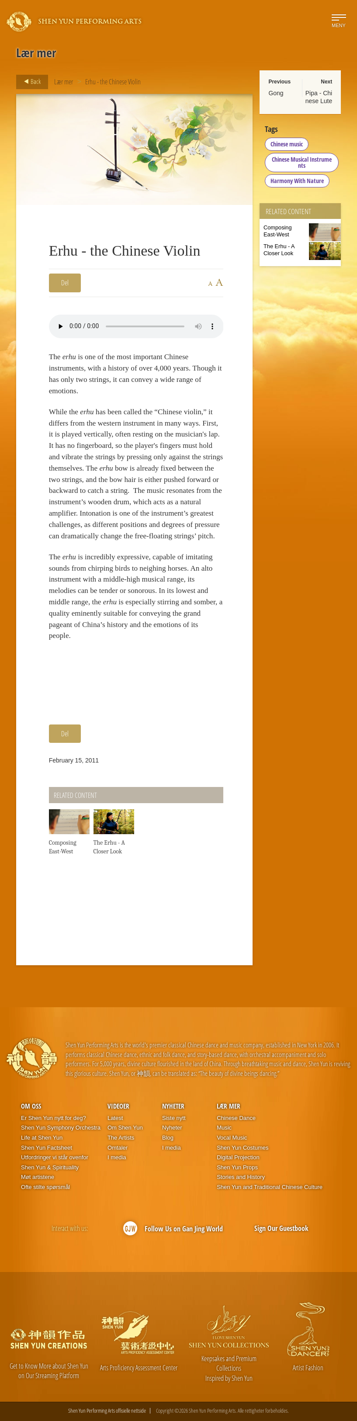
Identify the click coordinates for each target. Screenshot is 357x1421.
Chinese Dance (236, 1118)
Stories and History (241, 1177)
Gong (275, 93)
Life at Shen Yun (41, 1137)
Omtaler (117, 1147)
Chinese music (286, 144)
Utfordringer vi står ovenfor (54, 1157)
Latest (115, 1118)
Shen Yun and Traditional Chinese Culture (269, 1187)
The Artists (120, 1137)
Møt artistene (37, 1177)
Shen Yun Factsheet (46, 1147)
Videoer (118, 1106)
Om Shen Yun (125, 1127)
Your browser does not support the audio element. (136, 326)
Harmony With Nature (297, 181)
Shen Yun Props (237, 1167)
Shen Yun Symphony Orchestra (61, 1127)
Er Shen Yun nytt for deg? (53, 1118)
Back (30, 81)
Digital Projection (238, 1157)
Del (65, 283)
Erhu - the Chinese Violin (113, 82)
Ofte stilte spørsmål (45, 1187)
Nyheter (173, 1106)
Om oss (31, 1106)
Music (224, 1127)
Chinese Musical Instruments (302, 162)
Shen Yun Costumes (242, 1147)
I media (116, 1157)
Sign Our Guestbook (281, 1228)
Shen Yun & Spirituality (50, 1167)
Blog (167, 1137)
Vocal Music (232, 1137)
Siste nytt (173, 1118)
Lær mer (63, 82)
